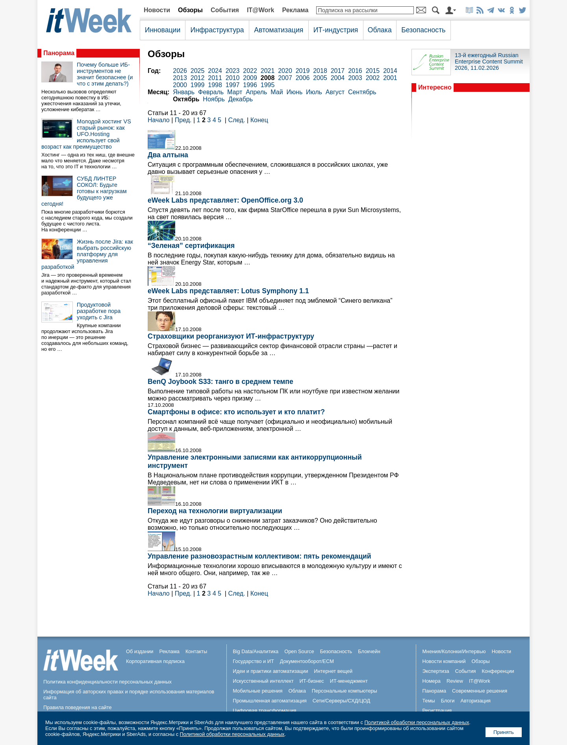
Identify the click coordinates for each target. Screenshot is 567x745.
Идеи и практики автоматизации (270, 671)
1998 (215, 85)
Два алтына (168, 155)
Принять (503, 732)
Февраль (211, 92)
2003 (355, 77)
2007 (285, 77)
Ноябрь (214, 99)
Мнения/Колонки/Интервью (453, 651)
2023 (233, 70)
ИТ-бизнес (312, 681)
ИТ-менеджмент (349, 681)
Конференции (498, 671)
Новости (157, 10)
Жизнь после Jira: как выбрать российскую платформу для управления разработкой (87, 254)
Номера (431, 681)
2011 (215, 77)
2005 (320, 77)
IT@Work (260, 10)
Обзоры (190, 10)
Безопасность (423, 30)
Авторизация (475, 701)
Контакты (196, 651)
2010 (233, 77)
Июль (314, 92)
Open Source (299, 651)
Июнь (295, 92)
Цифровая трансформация (264, 710)
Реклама (295, 10)
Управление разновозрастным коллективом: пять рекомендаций (259, 556)
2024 (215, 70)
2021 (268, 70)
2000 (180, 85)
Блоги (448, 701)
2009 (250, 77)
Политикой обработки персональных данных (416, 722)
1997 (233, 85)
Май (277, 92)
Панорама (58, 53)
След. (236, 120)
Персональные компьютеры (344, 691)
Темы (428, 701)
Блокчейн (369, 651)
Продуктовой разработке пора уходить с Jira (98, 311)
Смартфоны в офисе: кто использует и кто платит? (236, 412)
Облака (380, 30)
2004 (338, 77)
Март (234, 92)
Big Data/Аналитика (255, 651)
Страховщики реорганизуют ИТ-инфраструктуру (231, 336)
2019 (303, 70)
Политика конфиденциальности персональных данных (107, 682)
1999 (198, 85)
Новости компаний (443, 661)
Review (455, 681)
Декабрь (240, 99)
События (225, 10)
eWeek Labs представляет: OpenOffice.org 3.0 (225, 200)
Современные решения (479, 691)
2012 (198, 77)
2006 (303, 77)
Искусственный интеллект (263, 681)
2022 (250, 70)
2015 (373, 70)
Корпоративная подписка (155, 661)
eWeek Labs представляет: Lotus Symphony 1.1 (228, 291)
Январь (184, 92)
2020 (285, 70)
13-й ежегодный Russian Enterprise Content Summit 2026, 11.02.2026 (489, 61)
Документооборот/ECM (307, 661)
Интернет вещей (333, 671)
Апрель (256, 92)
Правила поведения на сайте (77, 707)
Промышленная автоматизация (270, 701)
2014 (390, 70)
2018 (320, 70)
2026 (180, 70)
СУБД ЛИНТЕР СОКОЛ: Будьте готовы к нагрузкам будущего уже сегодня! (84, 191)
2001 (390, 77)
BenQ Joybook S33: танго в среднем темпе (220, 382)
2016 (355, 70)
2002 (373, 77)
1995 (268, 85)
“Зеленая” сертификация (191, 246)
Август (335, 92)
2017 (338, 70)
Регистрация (437, 710)
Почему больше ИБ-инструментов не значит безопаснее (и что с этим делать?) (105, 74)
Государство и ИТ (253, 661)
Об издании (140, 651)
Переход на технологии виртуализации (215, 511)
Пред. (183, 120)
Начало (159, 120)
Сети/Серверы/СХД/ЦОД (341, 701)
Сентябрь (362, 92)
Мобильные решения (257, 691)
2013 (180, 77)
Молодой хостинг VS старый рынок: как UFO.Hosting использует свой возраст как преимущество (86, 134)
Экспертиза (435, 671)
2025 (198, 70)
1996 (250, 85)
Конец (259, 120)
